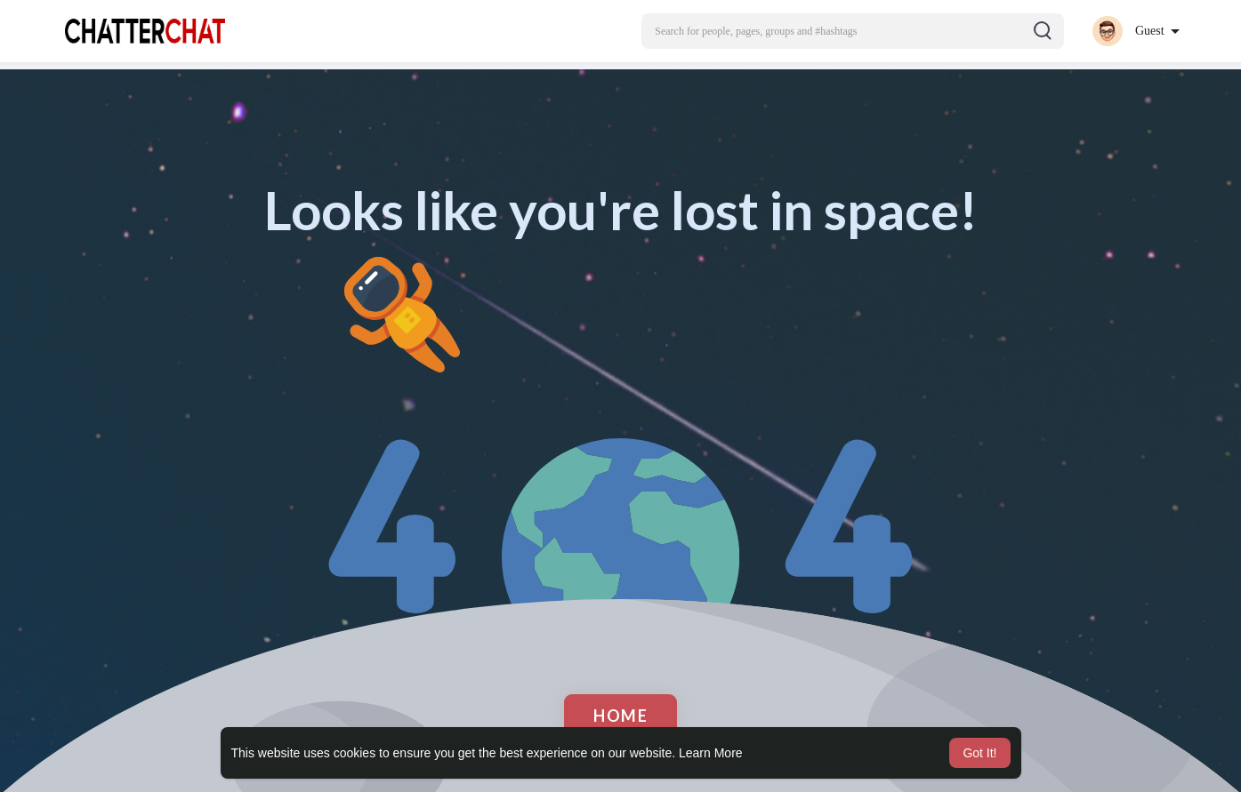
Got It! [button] (979, 753)
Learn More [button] (711, 753)
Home (620, 715)
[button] (852, 31)
